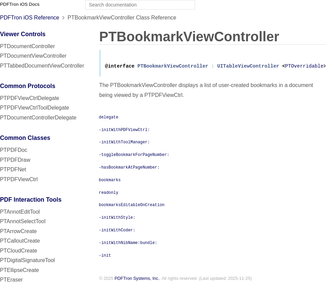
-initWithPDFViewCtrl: (124, 130)
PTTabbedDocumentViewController (42, 66)
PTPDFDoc (13, 150)
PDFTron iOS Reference (29, 17)
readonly (108, 193)
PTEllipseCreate (19, 270)
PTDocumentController (27, 46)
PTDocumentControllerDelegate (38, 117)
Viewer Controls (23, 34)
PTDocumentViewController (33, 56)
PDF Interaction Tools (31, 199)
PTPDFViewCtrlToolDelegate (34, 108)
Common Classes (25, 137)
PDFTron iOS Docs (20, 4)
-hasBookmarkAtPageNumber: (129, 168)
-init (105, 256)
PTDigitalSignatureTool (27, 260)
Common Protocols (27, 86)
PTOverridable (304, 67)
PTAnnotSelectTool (22, 221)
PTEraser (11, 280)
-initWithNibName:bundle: (128, 243)
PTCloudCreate (18, 251)
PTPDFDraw (15, 160)
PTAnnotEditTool (20, 212)
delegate (108, 118)
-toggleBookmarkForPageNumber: (134, 155)
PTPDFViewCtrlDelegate (29, 98)
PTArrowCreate (18, 231)
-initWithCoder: (117, 231)
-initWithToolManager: (124, 143)
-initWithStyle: (117, 218)
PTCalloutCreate (20, 241)
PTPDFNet (13, 169)
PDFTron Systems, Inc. (137, 279)
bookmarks (110, 181)
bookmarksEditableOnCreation (132, 206)
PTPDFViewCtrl (19, 179)
